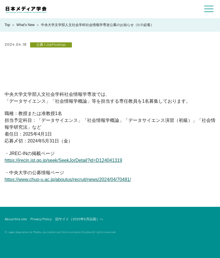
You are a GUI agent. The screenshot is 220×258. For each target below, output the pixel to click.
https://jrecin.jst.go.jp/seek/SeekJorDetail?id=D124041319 (63, 160)
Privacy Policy (41, 219)
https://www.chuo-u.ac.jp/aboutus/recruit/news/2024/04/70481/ (68, 179)
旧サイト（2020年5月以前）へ (79, 219)
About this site (16, 219)
